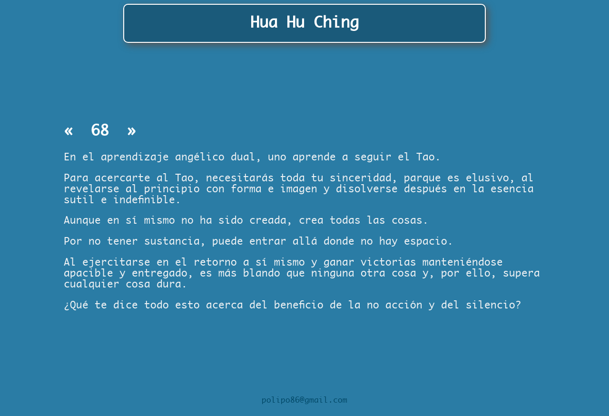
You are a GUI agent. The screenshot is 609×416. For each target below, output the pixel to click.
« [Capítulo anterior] (73, 131)
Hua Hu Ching (304, 22)
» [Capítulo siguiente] (127, 131)
